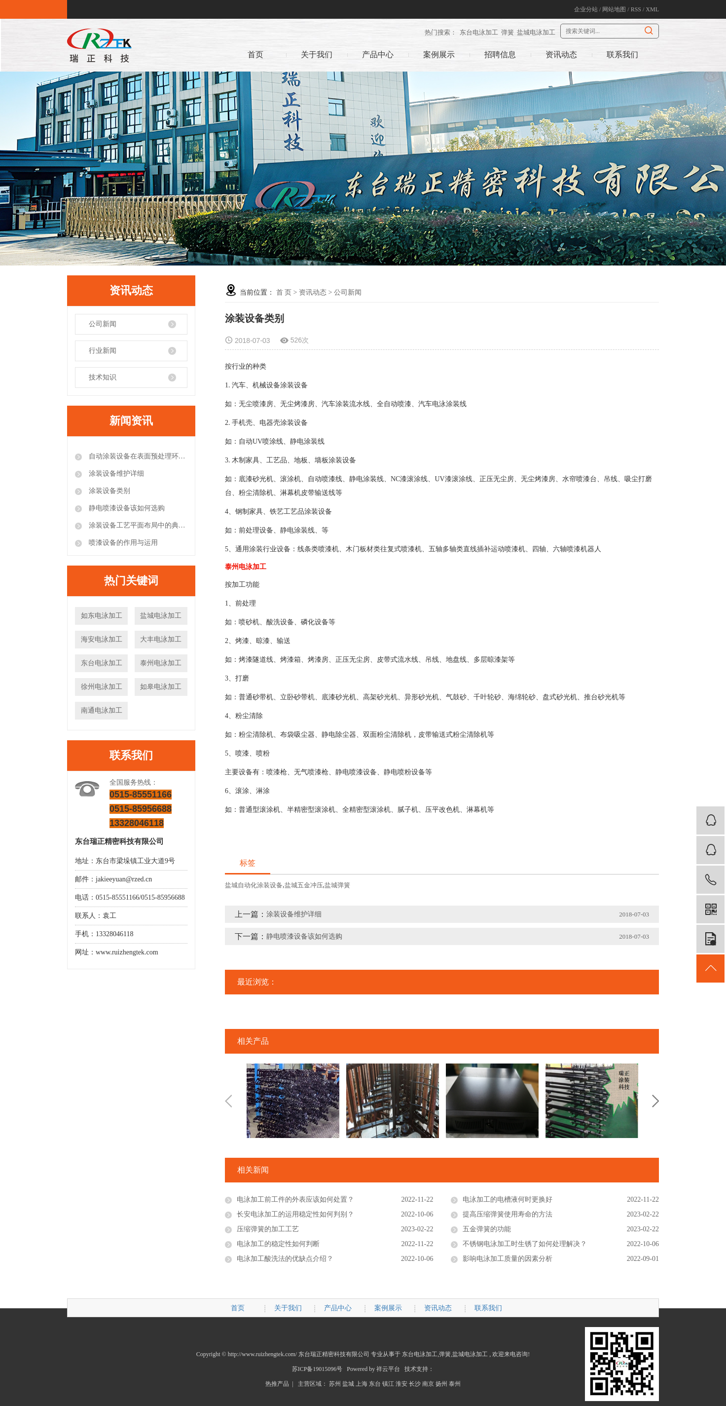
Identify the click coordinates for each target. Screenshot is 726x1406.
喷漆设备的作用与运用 (122, 542)
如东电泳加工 (101, 615)
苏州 (335, 1383)
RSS (636, 9)
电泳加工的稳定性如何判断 (278, 1244)
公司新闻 (102, 324)
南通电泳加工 (101, 710)
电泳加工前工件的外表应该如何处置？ (295, 1199)
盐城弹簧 (337, 885)
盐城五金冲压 (304, 885)
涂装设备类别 (108, 490)
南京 (428, 1383)
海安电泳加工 (101, 639)
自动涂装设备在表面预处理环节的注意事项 (137, 456)
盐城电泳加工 (536, 32)
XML (652, 9)
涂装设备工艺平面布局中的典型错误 (137, 525)
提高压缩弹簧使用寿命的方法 (507, 1214)
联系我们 (622, 54)
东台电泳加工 (479, 32)
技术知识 (102, 377)
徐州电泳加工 (101, 686)
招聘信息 (500, 54)
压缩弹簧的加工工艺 (268, 1229)
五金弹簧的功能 (487, 1229)
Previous (228, 1101)
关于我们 (316, 54)
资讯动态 (561, 54)
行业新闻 (102, 350)
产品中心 (378, 54)
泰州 (455, 1383)
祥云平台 (388, 1369)
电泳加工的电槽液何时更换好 (507, 1199)
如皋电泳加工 (161, 686)
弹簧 (507, 32)
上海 (361, 1383)
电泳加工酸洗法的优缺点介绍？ (285, 1258)
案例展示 (439, 54)
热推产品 (277, 1383)
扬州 (441, 1383)
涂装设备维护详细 (115, 473)
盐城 (348, 1383)
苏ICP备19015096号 (317, 1369)
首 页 (284, 292)
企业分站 (586, 9)
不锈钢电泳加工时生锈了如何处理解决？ (525, 1244)
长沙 (415, 1383)
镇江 (388, 1383)
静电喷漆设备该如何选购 (126, 508)
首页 (255, 54)
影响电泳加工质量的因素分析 (507, 1258)
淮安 (401, 1383)
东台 (375, 1383)
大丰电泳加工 (161, 639)
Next (655, 1101)
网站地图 (614, 9)
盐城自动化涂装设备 (254, 885)
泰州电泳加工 (161, 663)
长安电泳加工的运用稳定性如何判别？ (295, 1214)
